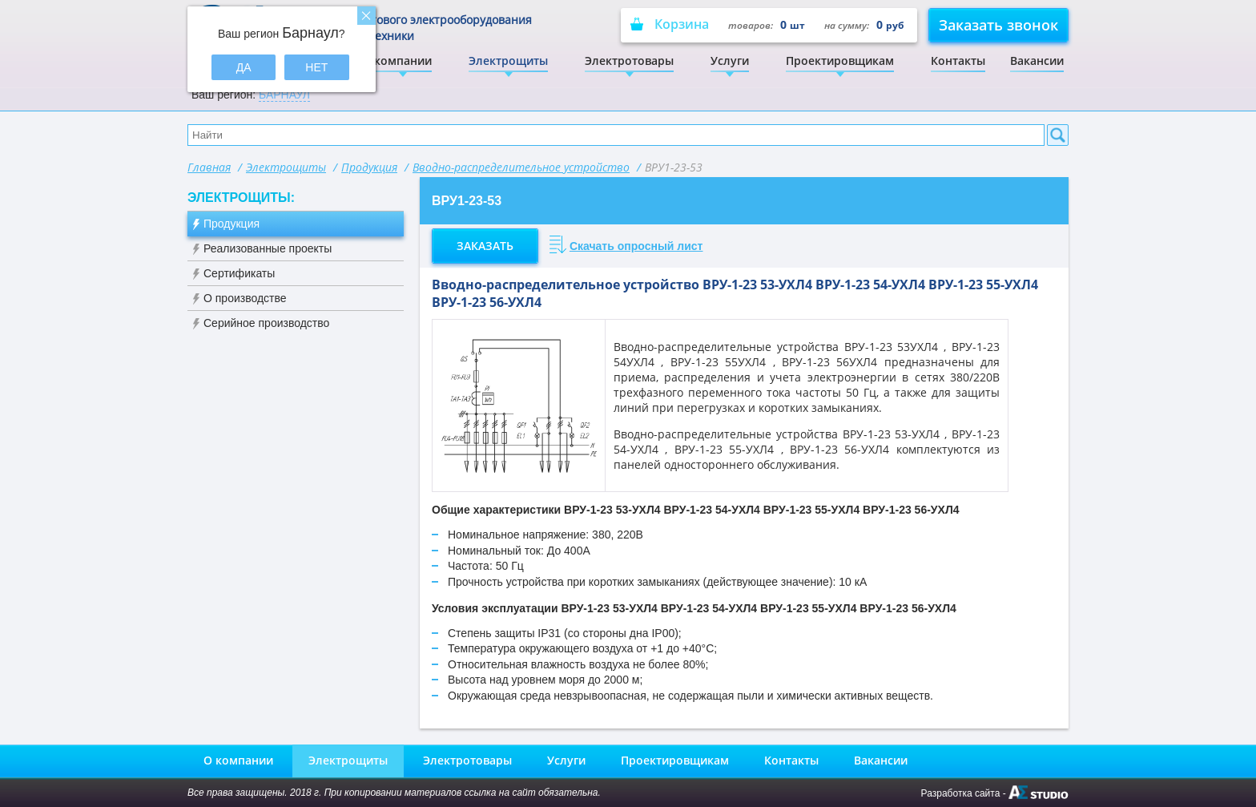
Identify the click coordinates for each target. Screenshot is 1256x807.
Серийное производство (266, 323)
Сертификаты (239, 273)
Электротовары (629, 60)
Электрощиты (508, 60)
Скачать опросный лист (636, 246)
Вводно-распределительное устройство (521, 167)
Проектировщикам (840, 60)
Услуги (730, 60)
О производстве (245, 298)
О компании (397, 60)
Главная (209, 167)
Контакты (958, 60)
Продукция (369, 167)
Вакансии (1037, 60)
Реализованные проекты (267, 248)
